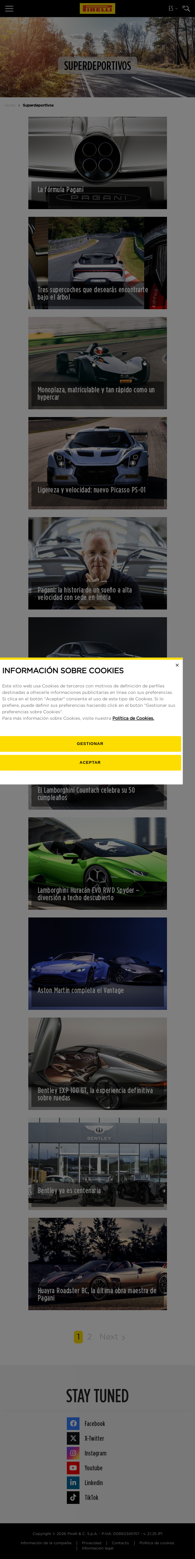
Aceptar (97, 821)
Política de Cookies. (140, 777)
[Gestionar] (97, 803)
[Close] (184, 723)
